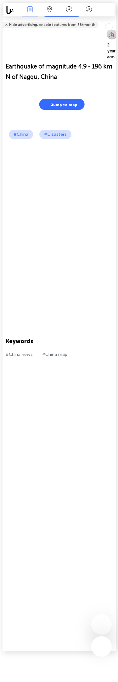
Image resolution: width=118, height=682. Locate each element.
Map (50, 10)
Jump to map (60, 104)
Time (69, 10)
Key (89, 10)
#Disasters (55, 134)
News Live (30, 10)
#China (21, 134)
